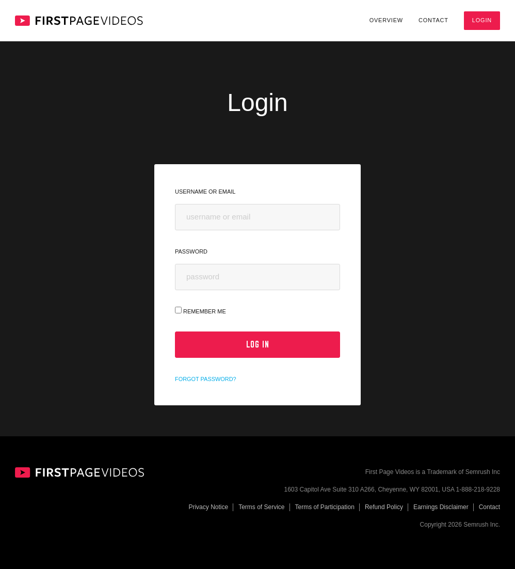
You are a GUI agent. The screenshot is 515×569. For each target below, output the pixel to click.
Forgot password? (205, 379)
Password (191, 251)
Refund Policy (384, 507)
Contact (433, 20)
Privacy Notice (208, 507)
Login (482, 20)
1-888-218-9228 (478, 489)
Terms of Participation (325, 507)
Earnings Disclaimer (441, 507)
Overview (386, 20)
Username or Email (205, 191)
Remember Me (200, 310)
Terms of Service (261, 507)
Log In (257, 344)
